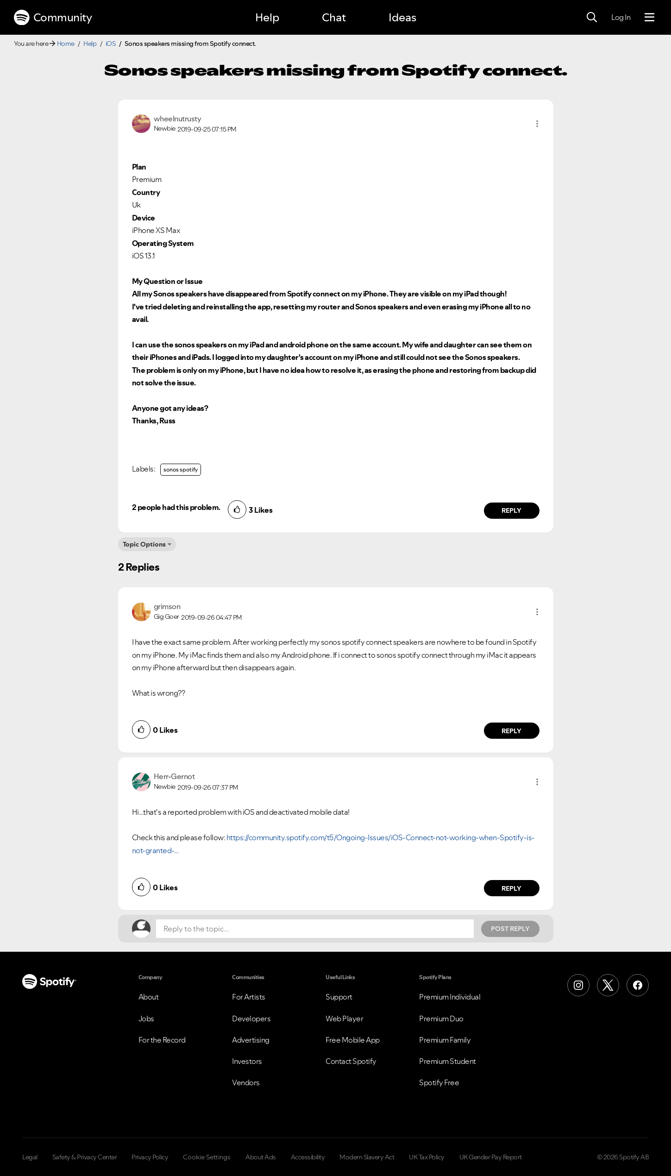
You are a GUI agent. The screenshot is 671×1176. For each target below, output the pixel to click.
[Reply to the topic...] (315, 928)
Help (267, 17)
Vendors (246, 1082)
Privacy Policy (150, 1157)
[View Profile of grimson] (167, 606)
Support (339, 997)
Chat (334, 17)
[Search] (592, 18)
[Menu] (649, 17)
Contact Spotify (351, 1061)
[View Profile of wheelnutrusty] (177, 118)
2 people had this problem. (176, 507)
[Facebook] (638, 985)
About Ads (260, 1157)
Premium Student (447, 1061)
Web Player (344, 1018)
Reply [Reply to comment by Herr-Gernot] (511, 888)
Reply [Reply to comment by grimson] (511, 731)
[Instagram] (578, 985)
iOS (111, 43)
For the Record (162, 1040)
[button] (537, 124)
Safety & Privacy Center (84, 1157)
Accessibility (308, 1157)
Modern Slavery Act (366, 1157)
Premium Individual (449, 997)
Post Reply (510, 928)
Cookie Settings (207, 1157)
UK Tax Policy (427, 1157)
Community (53, 17)
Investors (247, 1061)
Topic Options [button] (144, 544)
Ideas (402, 17)
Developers (251, 1018)
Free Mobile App (353, 1040)
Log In (620, 17)
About (148, 997)
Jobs (146, 1018)
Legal (30, 1157)
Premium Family (444, 1040)
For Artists (248, 997)
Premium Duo (441, 1018)
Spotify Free (439, 1082)
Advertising (251, 1040)
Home (66, 43)
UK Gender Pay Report (490, 1157)
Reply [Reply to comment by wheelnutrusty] (511, 510)
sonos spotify (180, 469)
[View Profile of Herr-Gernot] (174, 776)
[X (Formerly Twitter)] (608, 985)
